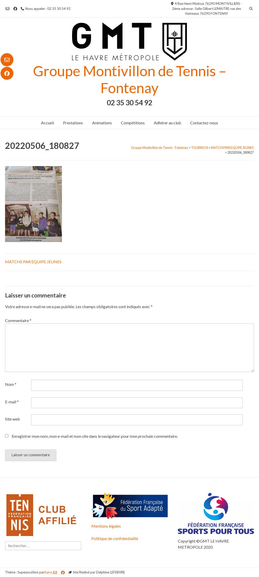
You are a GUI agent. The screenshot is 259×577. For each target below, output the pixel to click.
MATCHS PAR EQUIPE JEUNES (33, 261)
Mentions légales (106, 526)
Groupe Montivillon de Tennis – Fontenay (129, 79)
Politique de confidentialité (114, 538)
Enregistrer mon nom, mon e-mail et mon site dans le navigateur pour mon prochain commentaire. (95, 436)
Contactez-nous (204, 122)
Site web (12, 418)
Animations (102, 122)
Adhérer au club (167, 122)
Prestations (73, 122)
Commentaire (18, 320)
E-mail (12, 401)
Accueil (47, 122)
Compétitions (133, 122)
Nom (10, 384)
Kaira (48, 572)
